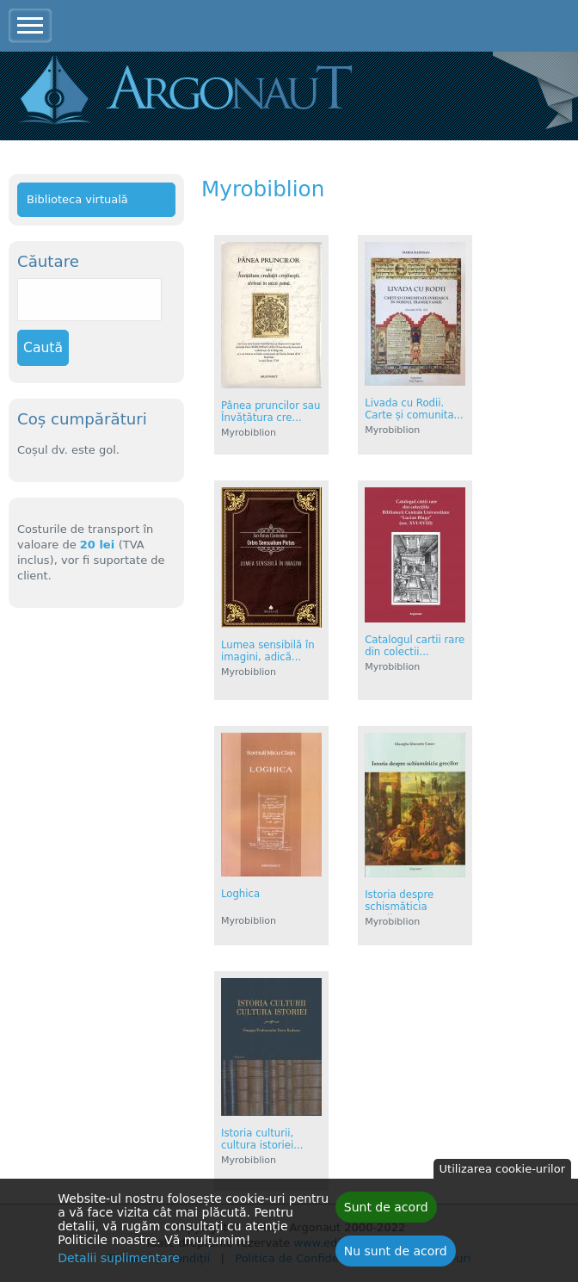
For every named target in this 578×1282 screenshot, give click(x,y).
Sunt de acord (386, 1212)
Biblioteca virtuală (77, 199)
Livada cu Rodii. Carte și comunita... (414, 409)
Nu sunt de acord (395, 1256)
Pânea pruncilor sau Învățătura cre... (270, 411)
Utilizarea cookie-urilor (502, 1173)
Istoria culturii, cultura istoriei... (262, 1139)
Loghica (240, 894)
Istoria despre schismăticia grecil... (399, 907)
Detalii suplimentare (119, 1263)
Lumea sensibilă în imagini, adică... (268, 651)
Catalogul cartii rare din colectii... (414, 646)
